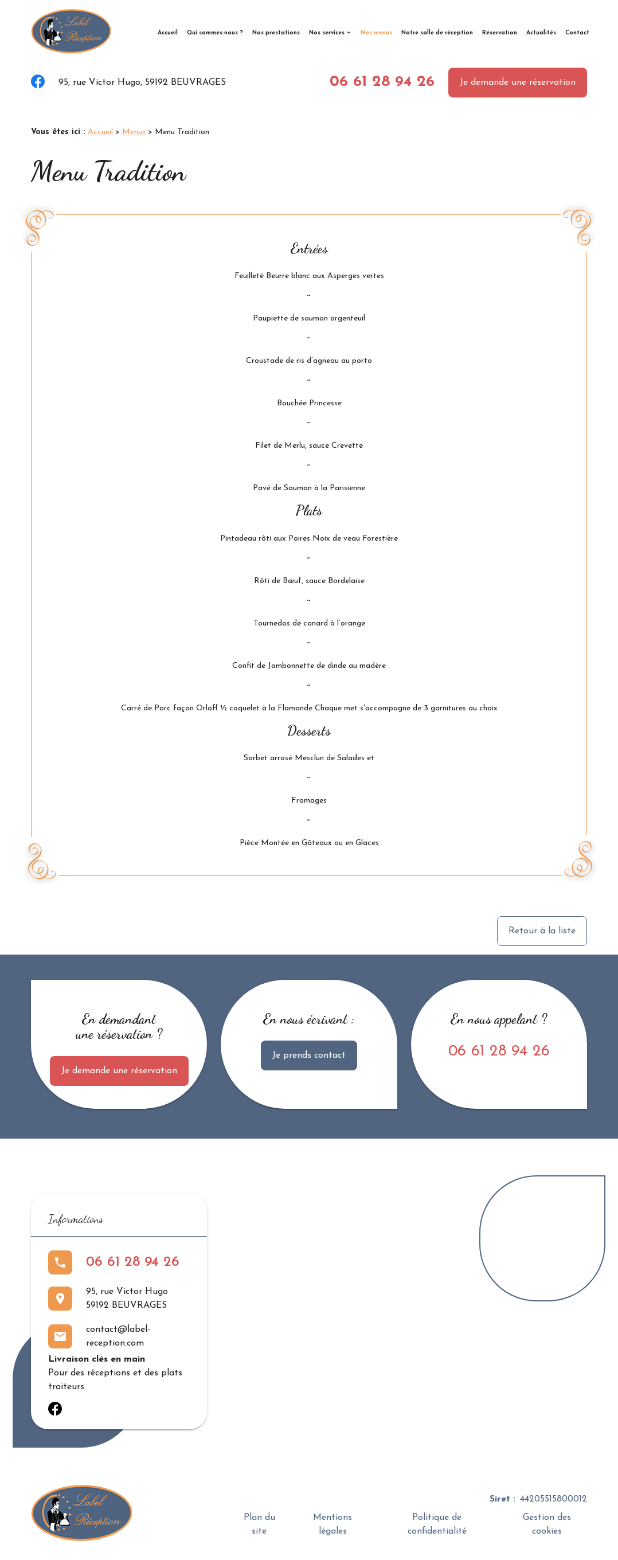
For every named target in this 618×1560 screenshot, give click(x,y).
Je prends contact (309, 1055)
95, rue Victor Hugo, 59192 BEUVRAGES (142, 82)
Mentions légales (332, 1524)
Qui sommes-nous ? (215, 33)
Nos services (327, 33)
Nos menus (376, 33)
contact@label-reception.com (118, 1336)
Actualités (541, 33)
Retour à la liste (542, 931)
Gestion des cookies (547, 1524)
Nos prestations (276, 33)
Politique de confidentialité (437, 1524)
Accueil (168, 33)
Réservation (499, 33)
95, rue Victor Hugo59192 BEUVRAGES (127, 1298)
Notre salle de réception (437, 33)
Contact (577, 33)
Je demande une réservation (518, 82)
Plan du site (259, 1524)
